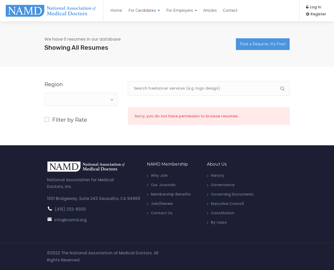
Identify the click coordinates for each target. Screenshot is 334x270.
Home (116, 10)
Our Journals (163, 184)
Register (316, 14)
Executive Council (227, 203)
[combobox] (80, 99)
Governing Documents (232, 194)
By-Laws (219, 222)
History (217, 175)
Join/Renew (162, 203)
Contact (230, 10)
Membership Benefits (171, 194)
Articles (210, 10)
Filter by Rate (69, 120)
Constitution (222, 213)
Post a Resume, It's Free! (263, 44)
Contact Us (161, 213)
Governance (223, 184)
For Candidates (142, 10)
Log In (313, 7)
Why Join (159, 175)
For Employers (179, 10)
